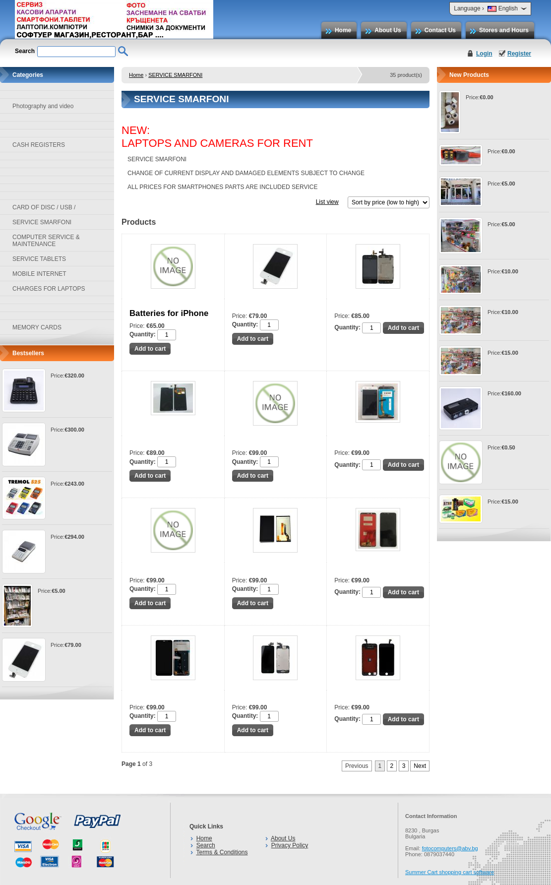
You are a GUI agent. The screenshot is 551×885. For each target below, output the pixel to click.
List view (327, 201)
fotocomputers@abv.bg (450, 848)
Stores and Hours (504, 30)
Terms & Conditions (221, 852)
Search (205, 845)
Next (420, 765)
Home (343, 30)
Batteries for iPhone (168, 313)
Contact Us (440, 30)
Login (484, 53)
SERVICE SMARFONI (175, 75)
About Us (387, 30)
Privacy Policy (289, 845)
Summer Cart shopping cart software (449, 872)
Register (519, 53)
